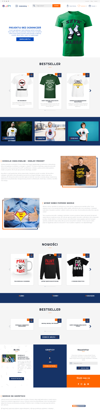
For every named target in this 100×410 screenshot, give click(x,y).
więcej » (20, 326)
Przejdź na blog (16, 333)
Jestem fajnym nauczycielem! (50, 229)
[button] (9, 90)
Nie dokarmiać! (22, 100)
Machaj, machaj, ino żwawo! (50, 277)
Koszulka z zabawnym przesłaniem (22, 280)
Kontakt (87, 1)
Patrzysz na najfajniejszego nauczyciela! (78, 101)
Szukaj (56, 5)
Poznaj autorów (50, 320)
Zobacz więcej (50, 292)
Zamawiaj (23, 6)
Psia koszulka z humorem (22, 229)
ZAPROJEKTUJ (25, 39)
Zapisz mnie (83, 322)
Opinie (95, 1)
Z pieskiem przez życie (78, 230)
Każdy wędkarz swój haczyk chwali (50, 101)
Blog (92, 1)
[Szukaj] (44, 5)
